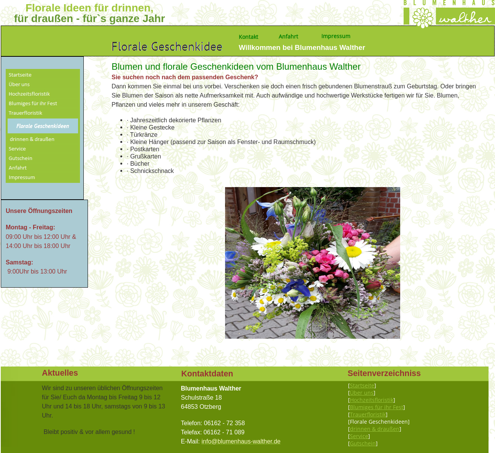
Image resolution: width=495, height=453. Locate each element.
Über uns (362, 392)
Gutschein (363, 443)
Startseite (362, 385)
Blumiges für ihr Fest (376, 407)
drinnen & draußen (374, 428)
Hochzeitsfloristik (371, 399)
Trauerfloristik (368, 414)
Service (359, 436)
